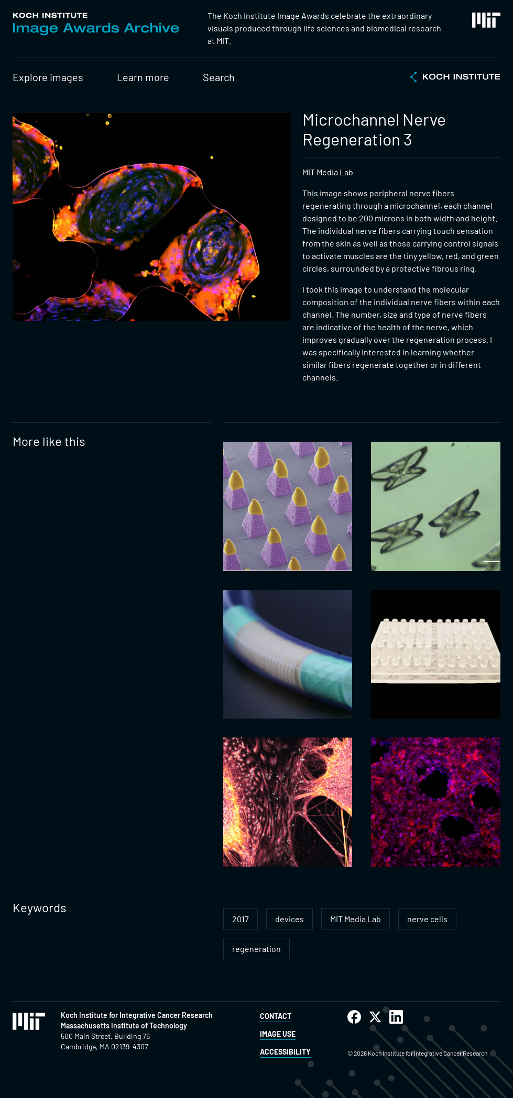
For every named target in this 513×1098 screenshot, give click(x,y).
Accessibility (285, 1051)
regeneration (256, 949)
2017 (240, 919)
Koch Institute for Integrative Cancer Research (137, 1015)
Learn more (143, 77)
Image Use (278, 1033)
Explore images (48, 77)
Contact (275, 1016)
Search (219, 77)
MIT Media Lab (355, 919)
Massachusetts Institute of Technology (124, 1025)
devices (289, 919)
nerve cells (427, 919)
